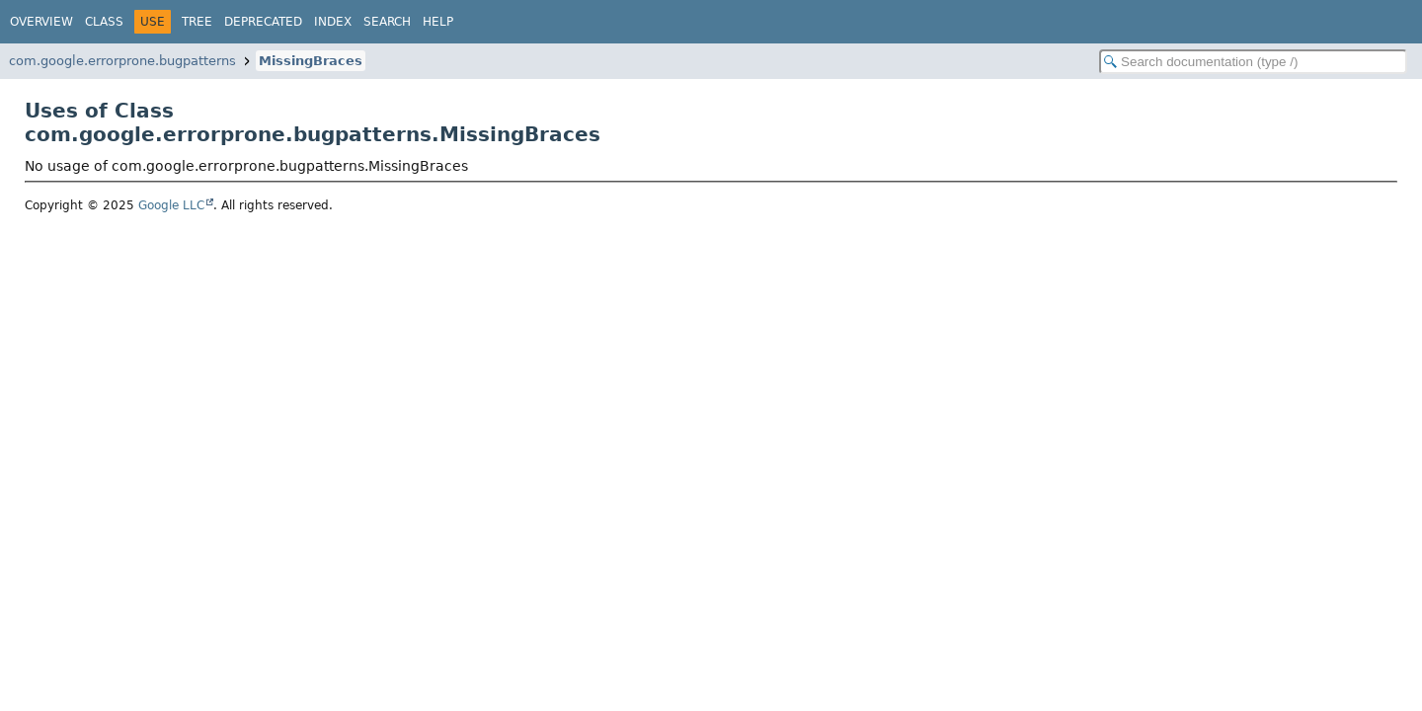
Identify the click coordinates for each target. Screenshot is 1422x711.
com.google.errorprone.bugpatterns (122, 60)
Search (387, 22)
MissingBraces (310, 60)
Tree (197, 22)
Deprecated (263, 22)
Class (104, 22)
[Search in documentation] (1253, 61)
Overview (41, 22)
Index (333, 22)
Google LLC (171, 205)
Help (438, 22)
